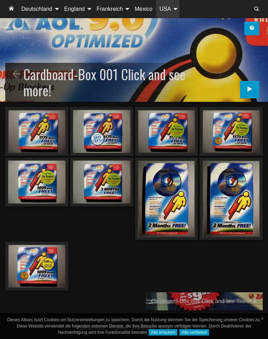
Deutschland (36, 9)
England (74, 9)
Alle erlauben (163, 332)
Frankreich (110, 9)
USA (165, 9)
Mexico (143, 9)
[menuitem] (11, 9)
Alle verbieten (194, 332)
